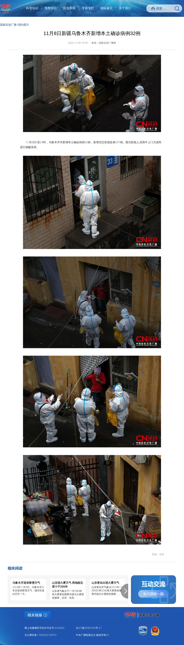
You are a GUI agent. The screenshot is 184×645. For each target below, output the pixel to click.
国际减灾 (106, 8)
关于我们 (125, 8)
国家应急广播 (8, 24)
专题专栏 (88, 8)
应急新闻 (69, 8)
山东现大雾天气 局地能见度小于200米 (67, 584)
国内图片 (23, 24)
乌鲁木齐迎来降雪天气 (26, 582)
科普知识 (32, 8)
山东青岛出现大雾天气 (105, 582)
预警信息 (51, 8)
